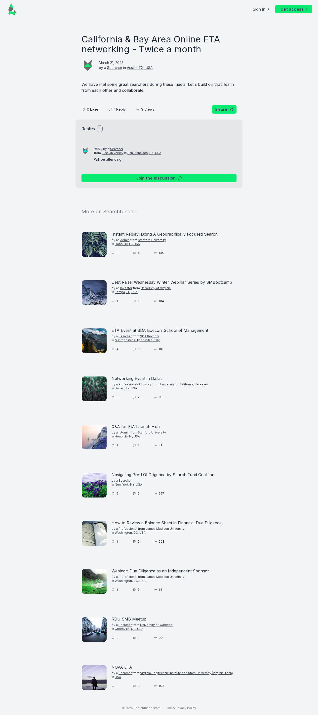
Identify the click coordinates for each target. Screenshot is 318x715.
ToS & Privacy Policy (181, 708)
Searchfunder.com (147, 708)
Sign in (261, 9)
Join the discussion (159, 178)
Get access (294, 9)
